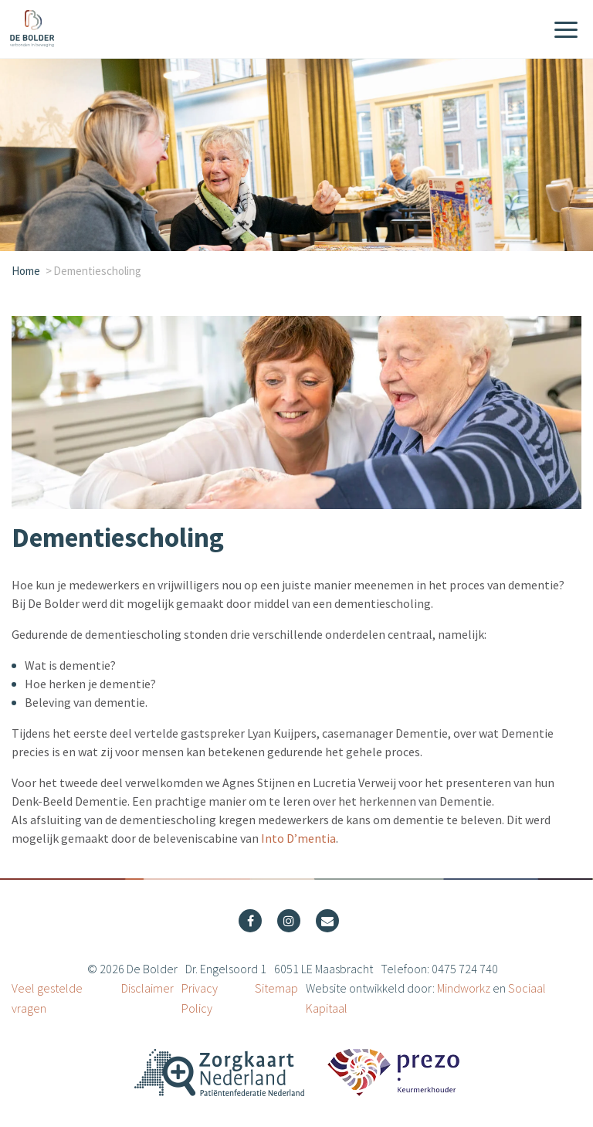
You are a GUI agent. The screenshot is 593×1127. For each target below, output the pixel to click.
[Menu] (566, 31)
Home (26, 270)
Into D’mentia (298, 838)
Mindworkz (463, 988)
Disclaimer (147, 988)
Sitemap (276, 988)
